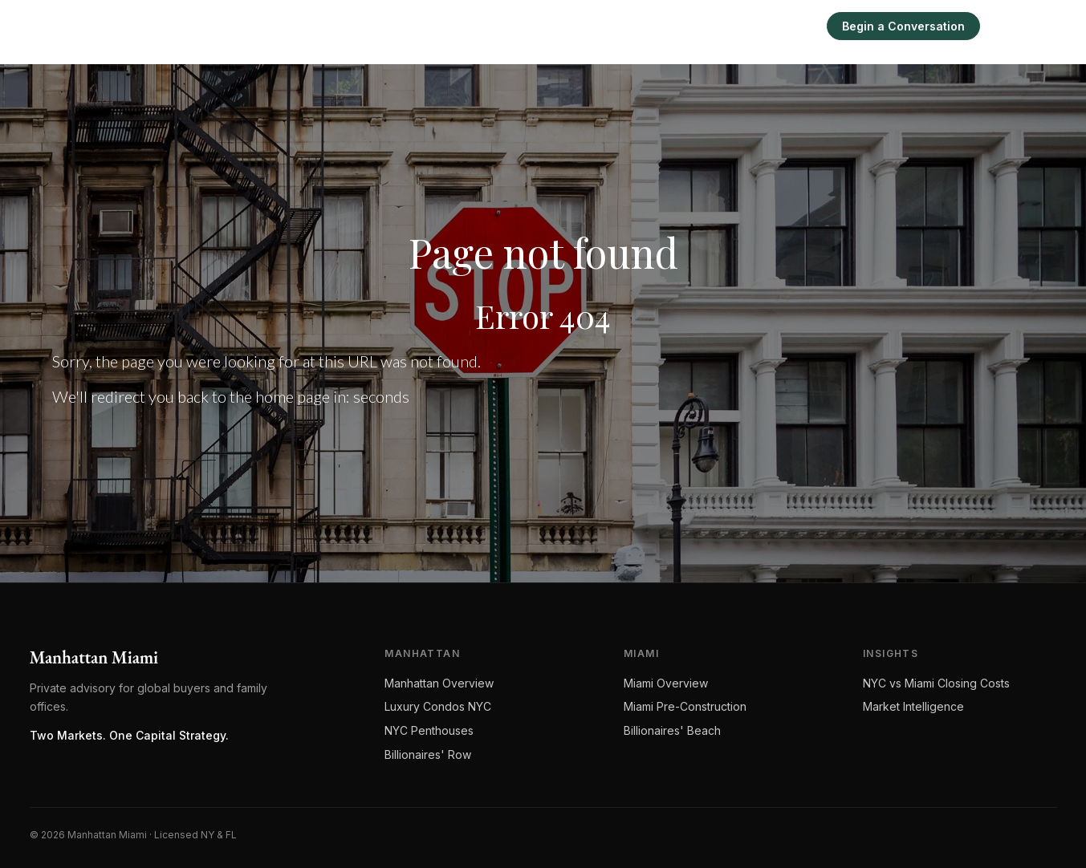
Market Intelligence (913, 706)
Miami (655, 26)
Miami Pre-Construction (685, 706)
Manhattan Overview (439, 683)
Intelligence (727, 26)
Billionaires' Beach (672, 730)
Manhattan (585, 26)
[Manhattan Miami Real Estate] (132, 25)
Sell (793, 26)
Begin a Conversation (903, 26)
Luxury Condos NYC (437, 706)
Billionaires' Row (427, 754)
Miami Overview (666, 683)
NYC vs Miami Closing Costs (936, 683)
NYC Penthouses (429, 730)
